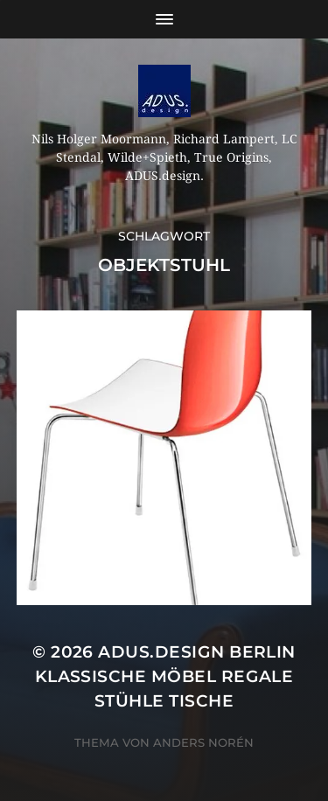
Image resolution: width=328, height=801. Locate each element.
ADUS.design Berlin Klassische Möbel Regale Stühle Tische (165, 676)
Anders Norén (203, 742)
